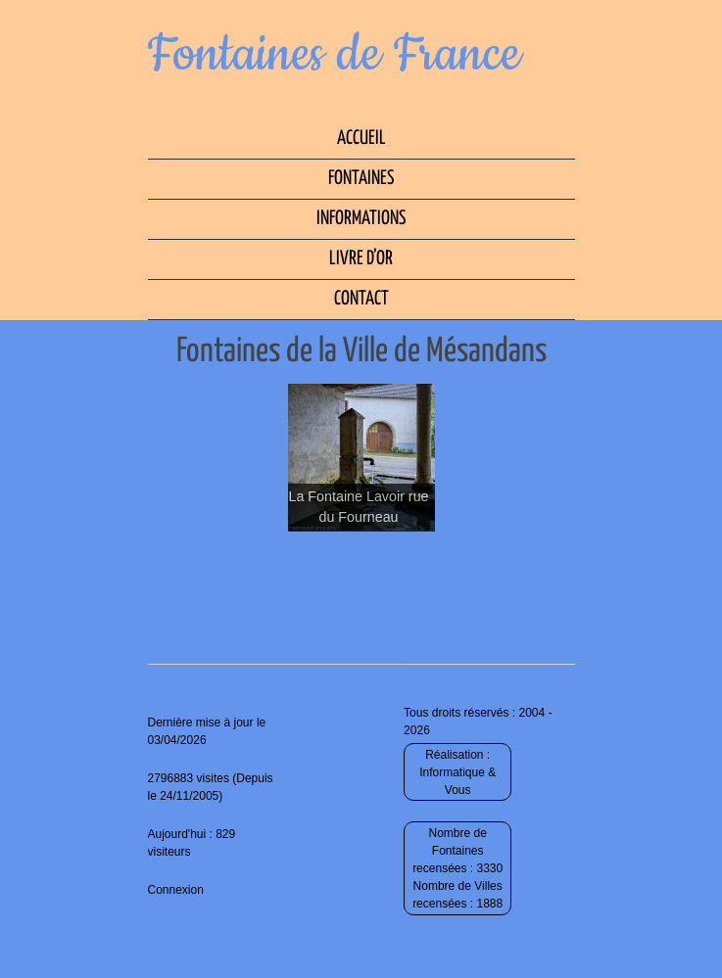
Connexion (176, 890)
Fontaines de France (334, 55)
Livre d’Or (361, 259)
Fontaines (361, 178)
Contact (361, 299)
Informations (361, 219)
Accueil (361, 138)
